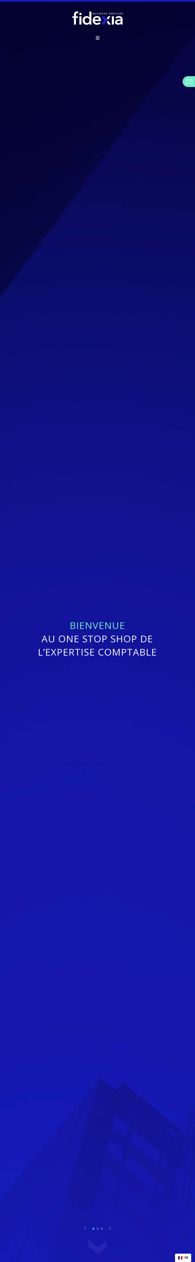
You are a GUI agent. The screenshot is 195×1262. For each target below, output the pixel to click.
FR (183, 1258)
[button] (97, 38)
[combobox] (183, 1258)
